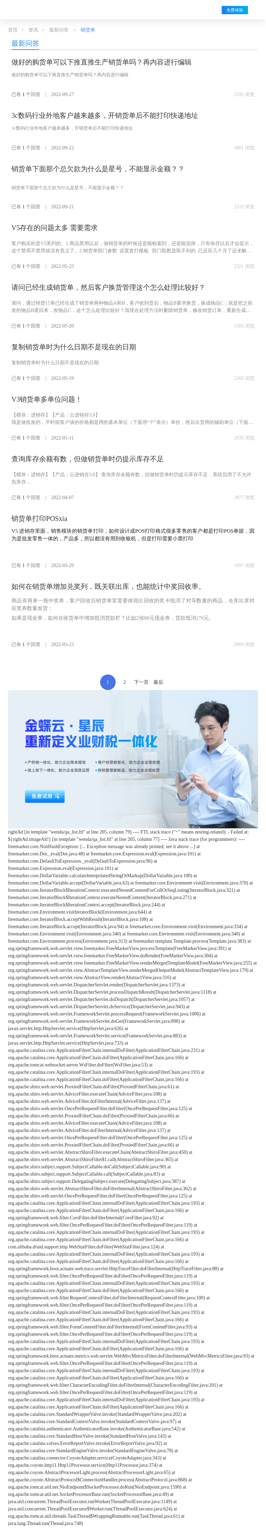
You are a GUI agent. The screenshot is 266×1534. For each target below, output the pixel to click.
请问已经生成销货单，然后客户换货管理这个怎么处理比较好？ (108, 287)
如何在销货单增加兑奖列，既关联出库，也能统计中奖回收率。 (108, 586)
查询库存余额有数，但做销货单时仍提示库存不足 (87, 459)
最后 (158, 682)
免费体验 (235, 10)
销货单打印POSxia (39, 518)
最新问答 (59, 30)
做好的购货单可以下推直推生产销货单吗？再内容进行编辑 (101, 62)
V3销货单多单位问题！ (46, 399)
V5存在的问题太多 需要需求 (54, 228)
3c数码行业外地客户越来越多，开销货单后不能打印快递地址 (104, 115)
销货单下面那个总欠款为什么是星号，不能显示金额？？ (98, 169)
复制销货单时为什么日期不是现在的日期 (73, 347)
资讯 (33, 30)
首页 (13, 30)
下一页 (141, 682)
